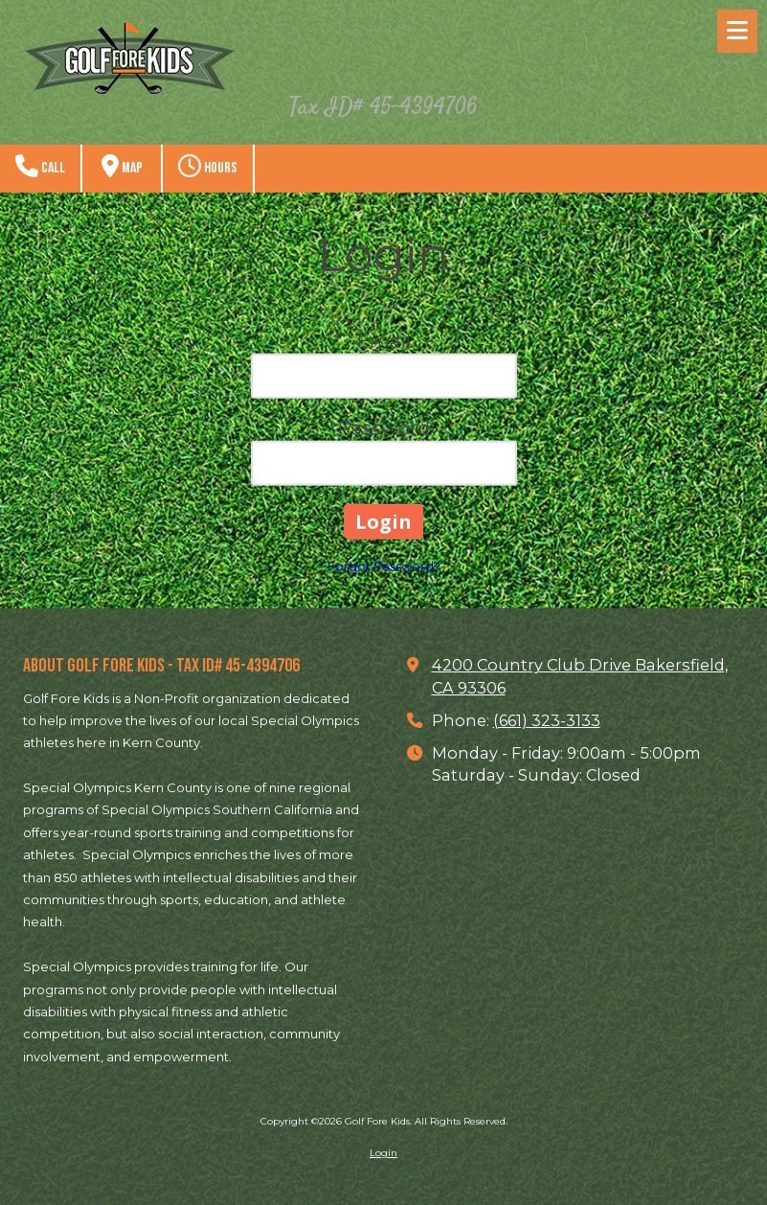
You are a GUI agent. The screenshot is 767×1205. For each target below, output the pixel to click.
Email (383, 341)
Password (383, 428)
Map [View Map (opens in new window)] (122, 165)
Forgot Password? (383, 566)
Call (40, 165)
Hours (207, 165)
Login (383, 1153)
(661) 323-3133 (546, 720)
